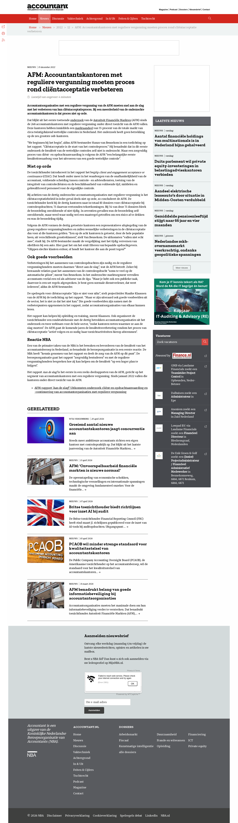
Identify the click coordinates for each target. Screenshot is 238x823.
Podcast (174, 9)
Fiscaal (124, 740)
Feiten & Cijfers (128, 18)
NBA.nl (165, 815)
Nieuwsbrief (195, 9)
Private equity (197, 746)
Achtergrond (94, 18)
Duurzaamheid (167, 734)
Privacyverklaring (77, 815)
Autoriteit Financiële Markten (112, 120)
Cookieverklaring (105, 815)
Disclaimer (54, 815)
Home (33, 18)
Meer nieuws (182, 268)
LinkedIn (151, 815)
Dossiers (183, 9)
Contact (206, 9)
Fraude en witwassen (171, 740)
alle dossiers (127, 752)
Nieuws (44, 18)
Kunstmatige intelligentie (136, 746)
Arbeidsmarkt (128, 734)
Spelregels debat (131, 815)
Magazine (163, 9)
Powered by (181, 356)
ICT (190, 740)
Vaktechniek (75, 18)
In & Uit (110, 18)
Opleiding (163, 746)
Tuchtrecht (148, 18)
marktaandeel (84, 128)
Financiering (197, 734)
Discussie (58, 18)
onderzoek (77, 120)
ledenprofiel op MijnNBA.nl (106, 662)
